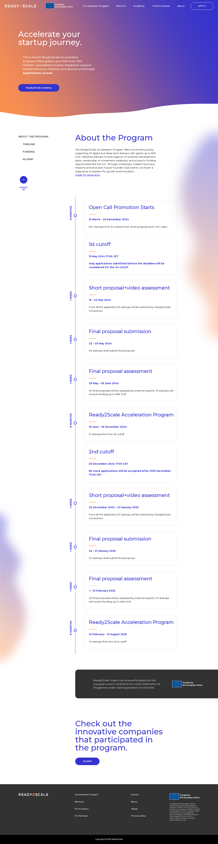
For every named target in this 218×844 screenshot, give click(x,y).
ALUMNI (28, 159)
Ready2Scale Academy (39, 88)
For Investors (81, 809)
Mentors (121, 6)
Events (135, 794)
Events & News (161, 6)
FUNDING (29, 151)
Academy (139, 6)
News (134, 801)
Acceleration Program (96, 6)
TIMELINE (29, 144)
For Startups (81, 816)
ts (99, 175)
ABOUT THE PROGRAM (33, 136)
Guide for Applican (86, 175)
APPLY (202, 6)
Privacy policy (138, 816)
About (181, 6)
